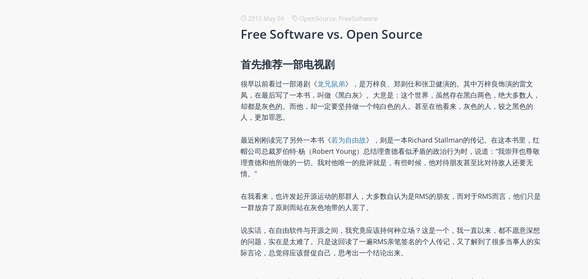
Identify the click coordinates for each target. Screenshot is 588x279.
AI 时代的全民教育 (103, 238)
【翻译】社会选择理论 (109, 226)
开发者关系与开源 (103, 263)
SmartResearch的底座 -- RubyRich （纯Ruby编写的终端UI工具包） (172, 27)
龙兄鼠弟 (345, 83)
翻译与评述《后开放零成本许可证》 (127, 139)
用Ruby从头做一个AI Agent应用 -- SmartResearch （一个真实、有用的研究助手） (192, 40)
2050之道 (91, 126)
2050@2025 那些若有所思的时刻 (123, 52)
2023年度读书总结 (103, 188)
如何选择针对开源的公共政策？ (121, 151)
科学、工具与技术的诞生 (112, 176)
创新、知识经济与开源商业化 (118, 164)
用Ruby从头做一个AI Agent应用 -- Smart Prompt (146, 77)
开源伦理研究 (96, 89)
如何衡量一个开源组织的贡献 (118, 201)
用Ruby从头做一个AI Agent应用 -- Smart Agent (144, 64)
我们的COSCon (99, 213)
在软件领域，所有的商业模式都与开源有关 (137, 250)
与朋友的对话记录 (103, 114)
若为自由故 (362, 140)
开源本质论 (93, 102)
